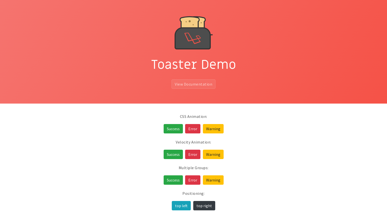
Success (173, 128)
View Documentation (193, 84)
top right (204, 205)
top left (181, 205)
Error (192, 128)
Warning (213, 128)
